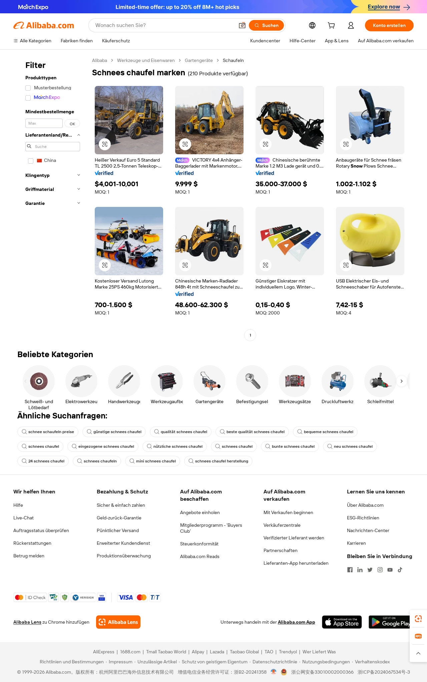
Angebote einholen (200, 512)
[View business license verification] (274, 672)
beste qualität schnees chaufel (252, 431)
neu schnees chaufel (350, 446)
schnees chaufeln (97, 461)
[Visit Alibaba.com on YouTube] (390, 570)
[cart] (333, 26)
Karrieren (356, 543)
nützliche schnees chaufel (174, 446)
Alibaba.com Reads (200, 556)
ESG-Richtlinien (363, 517)
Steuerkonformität (199, 543)
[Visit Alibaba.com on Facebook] (350, 570)
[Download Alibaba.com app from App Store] (342, 622)
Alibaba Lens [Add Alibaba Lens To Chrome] (27, 622)
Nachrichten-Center (368, 530)
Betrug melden (28, 555)
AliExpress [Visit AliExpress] (103, 651)
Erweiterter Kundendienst (123, 543)
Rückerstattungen (32, 543)
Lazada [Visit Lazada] (217, 651)
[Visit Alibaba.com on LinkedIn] (360, 570)
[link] (418, 618)
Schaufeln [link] (233, 60)
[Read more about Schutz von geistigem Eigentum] (213, 662)
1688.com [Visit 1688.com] (130, 651)
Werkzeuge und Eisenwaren (146, 60)
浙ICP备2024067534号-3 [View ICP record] (384, 672)
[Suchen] (266, 25)
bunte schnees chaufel (290, 446)
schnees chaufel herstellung (218, 461)
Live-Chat (23, 517)
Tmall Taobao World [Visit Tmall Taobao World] (166, 651)
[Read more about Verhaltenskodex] (371, 662)
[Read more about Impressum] (119, 662)
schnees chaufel (40, 446)
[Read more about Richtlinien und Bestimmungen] (71, 662)
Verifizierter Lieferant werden (294, 537)
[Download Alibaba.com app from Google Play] (391, 622)
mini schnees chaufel (152, 461)
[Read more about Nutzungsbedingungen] (324, 662)
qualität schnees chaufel (180, 431)
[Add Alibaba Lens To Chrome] (118, 622)
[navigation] (50, 198)
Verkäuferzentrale (282, 525)
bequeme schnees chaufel (325, 431)
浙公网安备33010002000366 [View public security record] (322, 672)
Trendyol (288, 651)
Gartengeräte (199, 60)
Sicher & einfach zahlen (121, 505)
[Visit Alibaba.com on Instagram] (380, 570)
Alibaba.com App (296, 622)
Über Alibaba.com (365, 505)
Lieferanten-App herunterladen (296, 563)
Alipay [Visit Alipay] (198, 651)
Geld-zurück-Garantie (119, 517)
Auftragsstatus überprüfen (41, 530)
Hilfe (18, 505)
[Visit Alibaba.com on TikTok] (400, 570)
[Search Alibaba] (164, 25)
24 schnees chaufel (43, 461)
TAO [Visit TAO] (269, 651)
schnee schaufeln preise (48, 431)
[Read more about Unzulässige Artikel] (155, 662)
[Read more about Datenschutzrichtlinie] (273, 662)
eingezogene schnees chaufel (103, 446)
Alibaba (99, 60)
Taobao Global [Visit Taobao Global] (244, 651)
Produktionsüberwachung (124, 555)
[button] (242, 25)
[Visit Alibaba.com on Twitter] (370, 570)
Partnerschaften (281, 550)
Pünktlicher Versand (118, 530)
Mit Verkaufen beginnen (288, 512)
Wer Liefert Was (319, 651)
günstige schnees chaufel (114, 431)
